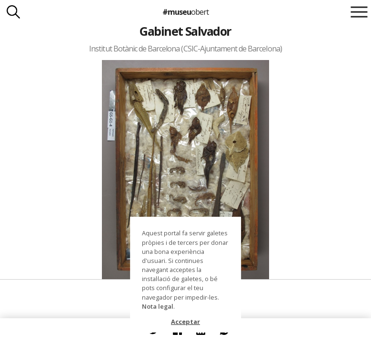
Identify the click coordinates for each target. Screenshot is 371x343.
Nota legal (157, 306)
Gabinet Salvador (185, 31)
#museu (185, 12)
